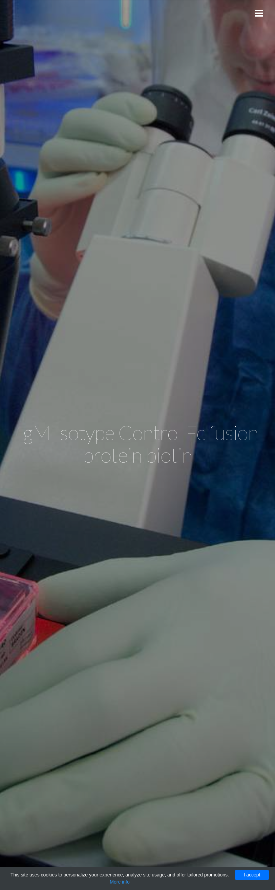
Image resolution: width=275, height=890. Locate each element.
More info (119, 882)
